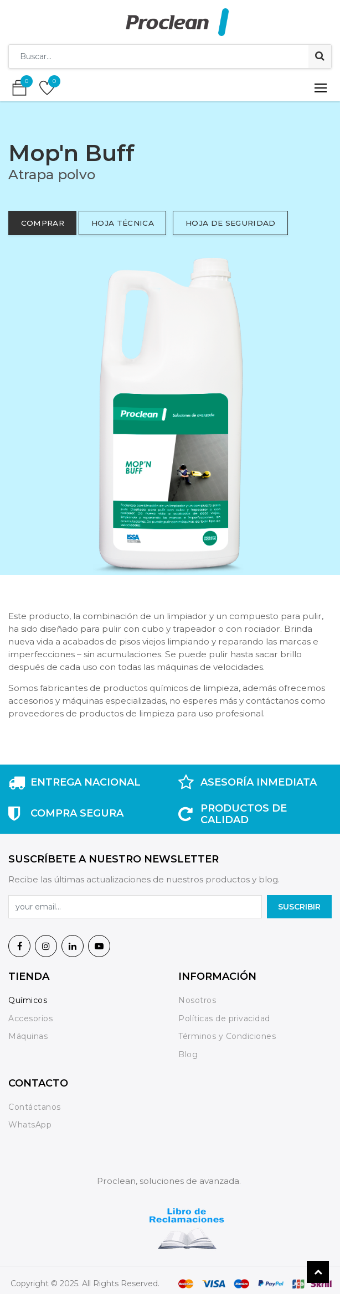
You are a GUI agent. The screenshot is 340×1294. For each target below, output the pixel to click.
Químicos (27, 1000)
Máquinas (28, 1036)
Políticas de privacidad (224, 1018)
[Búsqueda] (319, 56)
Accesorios (30, 1018)
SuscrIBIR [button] (299, 907)
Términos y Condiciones (227, 1036)
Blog (188, 1054)
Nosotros (198, 1000)
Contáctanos (34, 1107)
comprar (42, 223)
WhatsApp (29, 1125)
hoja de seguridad (230, 223)
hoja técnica (122, 223)
